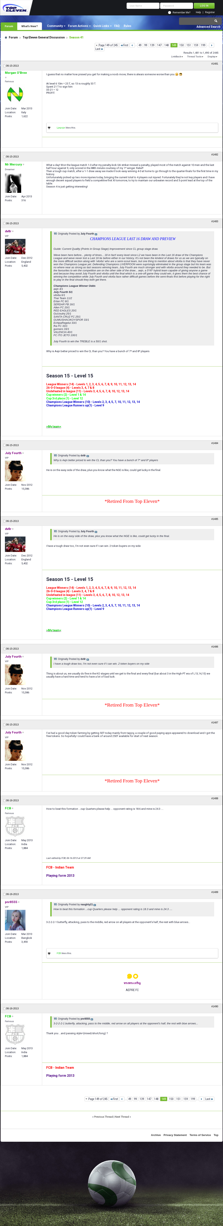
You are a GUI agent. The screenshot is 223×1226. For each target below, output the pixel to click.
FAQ (117, 26)
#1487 (214, 722)
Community (55, 26)
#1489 (214, 892)
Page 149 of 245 (108, 45)
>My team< (53, 426)
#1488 (214, 798)
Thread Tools (194, 56)
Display (211, 56)
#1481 (214, 63)
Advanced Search (208, 26)
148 (166, 45)
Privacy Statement (175, 1135)
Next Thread (122, 1116)
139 (152, 45)
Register (210, 12)
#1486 (214, 646)
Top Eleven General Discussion (44, 37)
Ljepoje (61, 127)
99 (145, 45)
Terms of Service (200, 1135)
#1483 (214, 221)
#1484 (214, 443)
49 (140, 45)
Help (198, 12)
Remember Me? (181, 12)
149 (174, 45)
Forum (9, 26)
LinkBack (176, 56)
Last (99, 49)
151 (189, 45)
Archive (156, 1135)
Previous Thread (103, 1116)
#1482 (214, 154)
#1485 (214, 519)
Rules (127, 26)
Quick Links (101, 26)
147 (159, 45)
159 (196, 45)
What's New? (29, 26)
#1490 (214, 1006)
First (124, 45)
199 (203, 45)
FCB (59, 953)
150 (181, 45)
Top (216, 1135)
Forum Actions (78, 26)
